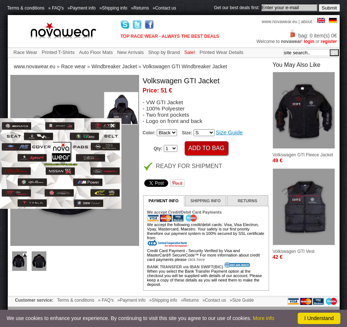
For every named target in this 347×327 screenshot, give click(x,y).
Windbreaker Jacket (114, 66)
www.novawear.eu (279, 21)
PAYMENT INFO (163, 201)
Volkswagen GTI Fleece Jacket (303, 154)
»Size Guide (242, 300)
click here (196, 259)
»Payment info (81, 8)
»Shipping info (113, 8)
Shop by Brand (164, 52)
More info (263, 318)
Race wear (73, 66)
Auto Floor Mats (96, 52)
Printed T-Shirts (58, 52)
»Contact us (164, 8)
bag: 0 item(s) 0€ (313, 36)
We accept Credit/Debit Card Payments (184, 212)
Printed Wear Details (221, 52)
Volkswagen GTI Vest (294, 251)
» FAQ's (56, 8)
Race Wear (26, 52)
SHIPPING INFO (206, 201)
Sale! (189, 52)
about (306, 21)
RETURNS (247, 201)
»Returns (140, 8)
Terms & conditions (26, 8)
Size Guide (229, 132)
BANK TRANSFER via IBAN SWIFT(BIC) (185, 267)
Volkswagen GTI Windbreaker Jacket (185, 66)
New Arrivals (130, 52)
